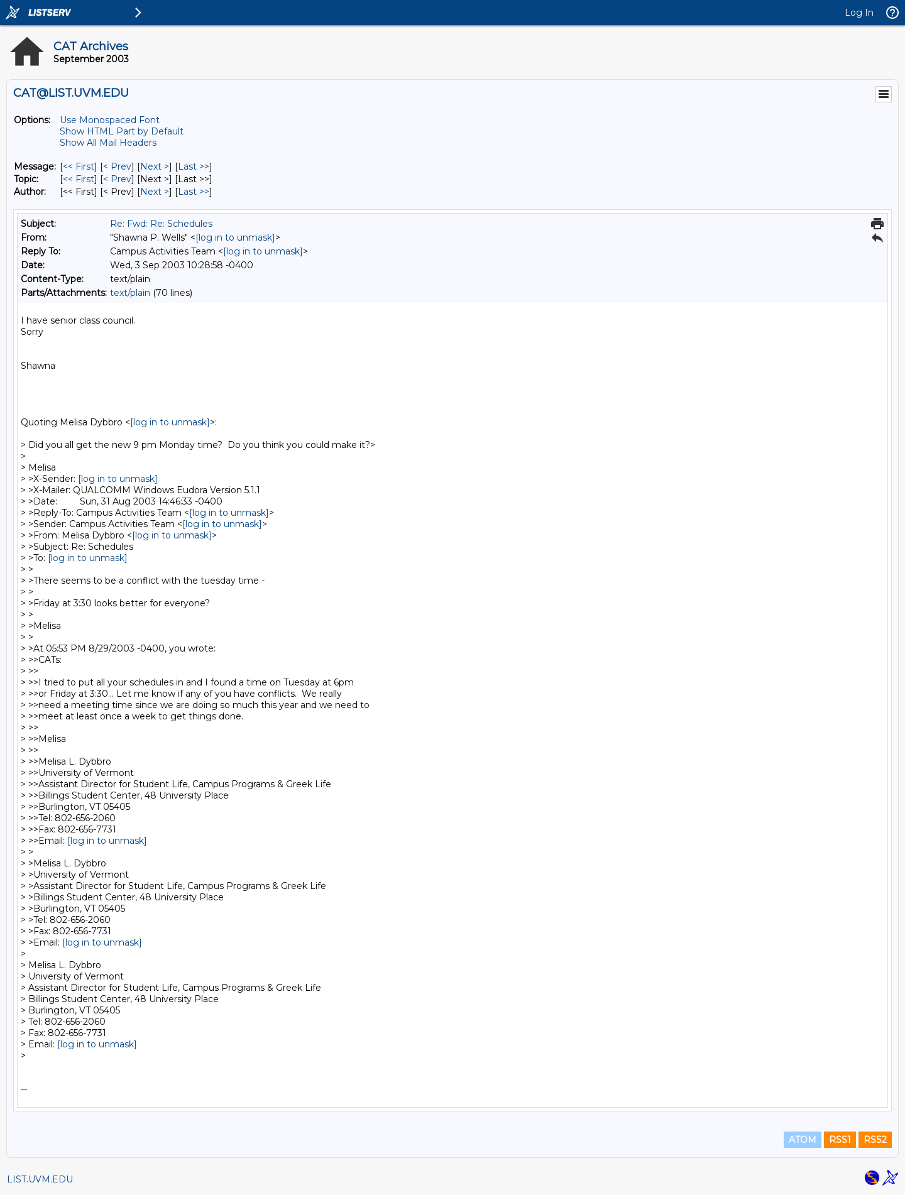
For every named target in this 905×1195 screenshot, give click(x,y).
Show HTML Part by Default (122, 131)
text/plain (130, 292)
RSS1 (840, 1139)
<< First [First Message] (78, 166)
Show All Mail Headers (108, 142)
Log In (859, 12)
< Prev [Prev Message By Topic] (117, 179)
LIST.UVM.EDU (40, 1179)
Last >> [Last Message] (193, 166)
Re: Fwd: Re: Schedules (161, 223)
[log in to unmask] (235, 237)
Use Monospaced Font (110, 120)
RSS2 (875, 1139)
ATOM (802, 1139)
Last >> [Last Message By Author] (193, 191)
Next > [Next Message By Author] (154, 191)
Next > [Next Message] (154, 166)
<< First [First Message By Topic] (78, 179)
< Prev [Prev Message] (117, 166)
